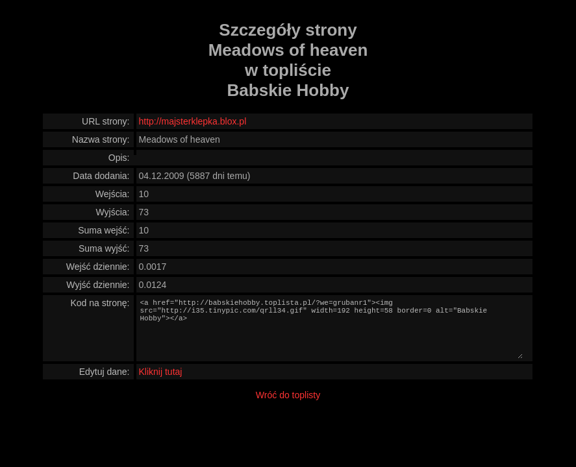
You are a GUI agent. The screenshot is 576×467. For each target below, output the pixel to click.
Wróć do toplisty (288, 395)
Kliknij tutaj (160, 371)
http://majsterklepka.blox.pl (193, 121)
